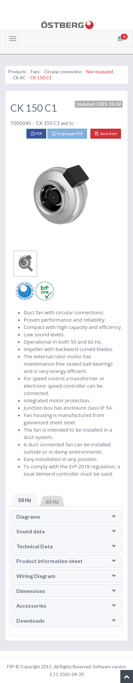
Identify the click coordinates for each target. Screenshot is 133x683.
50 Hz (24, 500)
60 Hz (52, 502)
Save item (106, 133)
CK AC (19, 77)
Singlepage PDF (67, 133)
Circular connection (63, 71)
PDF (37, 133)
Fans (35, 71)
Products (17, 71)
